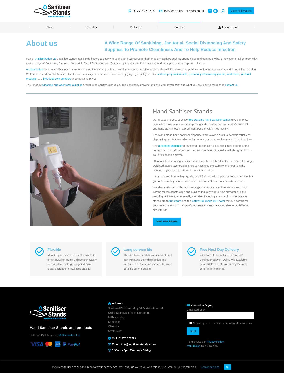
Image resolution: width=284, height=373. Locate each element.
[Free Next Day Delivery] (191, 251)
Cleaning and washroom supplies (62, 84)
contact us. (231, 84)
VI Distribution (34, 69)
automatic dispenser (170, 145)
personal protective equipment (207, 74)
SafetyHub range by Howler (208, 200)
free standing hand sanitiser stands (210, 119)
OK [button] (227, 367)
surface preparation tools (172, 74)
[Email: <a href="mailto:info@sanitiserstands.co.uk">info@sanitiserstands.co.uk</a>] (109, 344)
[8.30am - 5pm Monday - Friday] (109, 350)
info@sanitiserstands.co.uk (181, 11)
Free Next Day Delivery (219, 250)
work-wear (233, 74)
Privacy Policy (215, 341)
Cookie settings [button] (210, 367)
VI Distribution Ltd (45, 58)
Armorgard (174, 200)
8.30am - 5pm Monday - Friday (131, 350)
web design (194, 345)
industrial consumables (57, 78)
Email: (116, 344)
